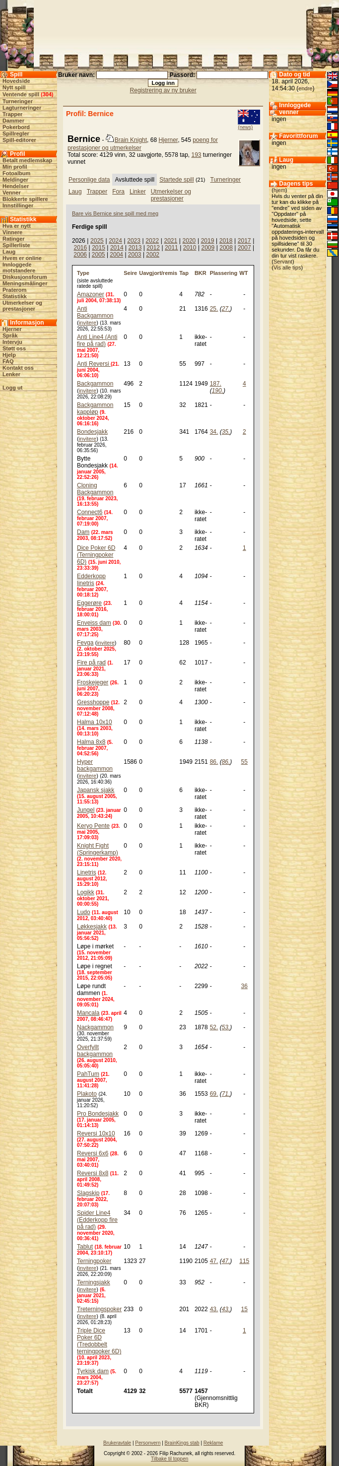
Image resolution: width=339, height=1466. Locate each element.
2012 (153, 247)
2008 (226, 247)
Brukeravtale (117, 1443)
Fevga (85, 642)
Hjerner (12, 329)
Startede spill (176, 179)
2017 (244, 240)
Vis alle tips (287, 267)
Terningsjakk (93, 1282)
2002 (152, 254)
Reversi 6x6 (92, 1153)
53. (226, 1027)
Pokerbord (16, 127)
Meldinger (15, 180)
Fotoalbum (16, 173)
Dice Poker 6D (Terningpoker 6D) (96, 554)
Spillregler (15, 133)
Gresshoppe (93, 702)
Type (83, 273)
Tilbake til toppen (169, 1459)
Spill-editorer (19, 140)
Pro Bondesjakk (98, 1113)
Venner (11, 193)
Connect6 (89, 512)
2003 (134, 254)
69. (214, 1093)
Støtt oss (14, 348)
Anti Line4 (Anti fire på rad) (97, 340)
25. (214, 308)
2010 (190, 247)
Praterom (14, 290)
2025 (97, 240)
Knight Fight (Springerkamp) (97, 849)
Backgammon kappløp (95, 408)
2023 (133, 240)
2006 (80, 254)
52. (214, 1027)
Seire (130, 273)
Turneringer (17, 101)
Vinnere (12, 232)
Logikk (85, 892)
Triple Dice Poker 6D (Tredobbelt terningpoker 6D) (99, 1341)
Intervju (12, 342)
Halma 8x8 (91, 741)
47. (214, 1261)
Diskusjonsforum (24, 277)
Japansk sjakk (95, 790)
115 (244, 1261)
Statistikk (14, 296)
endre (305, 88)
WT (243, 273)
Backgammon (95, 383)
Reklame (213, 1443)
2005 (98, 254)
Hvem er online (22, 258)
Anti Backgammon (95, 312)
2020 (189, 240)
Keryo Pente (93, 825)
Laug (8, 252)
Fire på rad (91, 662)
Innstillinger (17, 205)
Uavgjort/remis (158, 273)
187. (215, 383)
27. (226, 308)
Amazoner (90, 294)
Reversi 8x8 (92, 1173)
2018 (226, 240)
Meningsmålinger (24, 283)
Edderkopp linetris (91, 580)
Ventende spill (20, 94)
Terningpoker (94, 1261)
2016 (80, 247)
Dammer (13, 121)
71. (226, 1093)
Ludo (83, 912)
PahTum (88, 1073)
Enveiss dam (94, 622)
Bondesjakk (92, 431)
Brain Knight (131, 139)
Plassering (224, 273)
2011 (171, 247)
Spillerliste (16, 245)
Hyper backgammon (95, 765)
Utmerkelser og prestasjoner (22, 306)
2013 (135, 247)
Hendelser (15, 186)
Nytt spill (13, 87)
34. (214, 431)
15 (244, 1309)
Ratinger (13, 239)
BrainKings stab (182, 1443)
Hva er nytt (16, 226)
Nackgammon (95, 1027)
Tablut (85, 1246)
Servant (282, 262)
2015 (98, 247)
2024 (115, 240)
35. (226, 431)
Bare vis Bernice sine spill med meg (115, 213)
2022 (152, 240)
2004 (116, 254)
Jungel (85, 809)
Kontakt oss (18, 368)
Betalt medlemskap (27, 160)
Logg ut (12, 388)
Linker (138, 191)
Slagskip (88, 1193)
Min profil (14, 167)
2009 (207, 247)
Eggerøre (89, 603)
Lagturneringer (21, 108)
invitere (87, 323)
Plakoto (87, 1093)
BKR (200, 273)
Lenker (11, 374)
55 (244, 761)
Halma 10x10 (94, 722)
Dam (83, 532)
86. (214, 761)
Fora (118, 191)
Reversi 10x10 (96, 1133)
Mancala (88, 1012)
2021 (170, 240)
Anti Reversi (94, 363)
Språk (10, 335)
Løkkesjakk (92, 926)
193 (197, 154)
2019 (207, 240)
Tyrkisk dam (93, 1371)
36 (244, 986)
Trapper (12, 114)
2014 (117, 247)
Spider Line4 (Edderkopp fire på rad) (97, 1219)
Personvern (147, 1443)
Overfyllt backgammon (95, 1051)
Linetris (86, 872)
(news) (245, 127)
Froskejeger (92, 682)
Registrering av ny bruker (163, 90)
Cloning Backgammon (95, 489)
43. (214, 1309)
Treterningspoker (99, 1309)
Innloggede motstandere (18, 267)
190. (217, 390)
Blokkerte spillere (25, 199)
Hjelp (9, 355)
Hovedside (16, 81)
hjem (279, 190)
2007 (244, 247)
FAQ (8, 361)
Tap (184, 273)
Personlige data (89, 179)
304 (47, 94)
